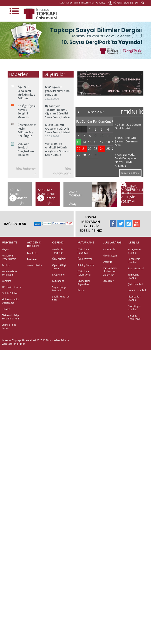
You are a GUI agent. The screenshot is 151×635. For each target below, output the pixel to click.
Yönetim (6, 281)
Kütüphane (58, 281)
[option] (75, 40)
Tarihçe (6, 265)
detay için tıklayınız (53, 199)
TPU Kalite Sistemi (11, 287)
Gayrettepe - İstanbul (134, 307)
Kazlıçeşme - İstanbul (134, 251)
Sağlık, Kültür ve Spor (60, 298)
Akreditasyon (110, 255)
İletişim (81, 290)
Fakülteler (32, 253)
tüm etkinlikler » (130, 173)
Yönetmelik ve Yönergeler (9, 273)
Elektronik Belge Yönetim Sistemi (10, 317)
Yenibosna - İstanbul (134, 276)
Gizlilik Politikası (10, 293)
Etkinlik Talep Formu (9, 326)
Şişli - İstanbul (135, 284)
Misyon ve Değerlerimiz (9, 257)
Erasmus (107, 261)
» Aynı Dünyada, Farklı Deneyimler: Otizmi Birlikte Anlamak (126, 160)
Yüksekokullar (34, 265)
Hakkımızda (109, 249)
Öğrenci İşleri (59, 259)
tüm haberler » (26, 170)
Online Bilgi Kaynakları (83, 282)
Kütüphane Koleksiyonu (83, 273)
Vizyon (5, 249)
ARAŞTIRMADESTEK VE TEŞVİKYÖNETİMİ (129, 195)
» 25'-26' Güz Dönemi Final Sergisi (128, 126)
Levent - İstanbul (137, 290)
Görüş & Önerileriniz (134, 317)
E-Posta (6, 309)
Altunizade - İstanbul (134, 298)
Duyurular (108, 281)
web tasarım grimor (13, 343)
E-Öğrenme (58, 274)
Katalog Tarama (85, 265)
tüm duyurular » (62, 170)
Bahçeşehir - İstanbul (134, 260)
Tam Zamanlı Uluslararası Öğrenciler (110, 271)
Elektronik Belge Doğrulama (10, 301)
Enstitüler (32, 259)
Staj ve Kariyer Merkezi (60, 288)
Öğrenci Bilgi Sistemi (59, 266)
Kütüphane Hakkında (83, 251)
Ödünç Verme (84, 259)
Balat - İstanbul (136, 268)
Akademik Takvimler (57, 251)
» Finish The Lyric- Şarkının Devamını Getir (126, 141)
